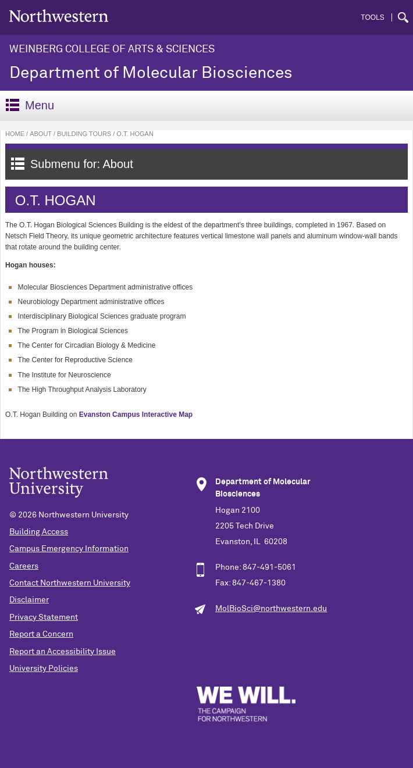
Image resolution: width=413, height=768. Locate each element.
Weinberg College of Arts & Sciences (112, 49)
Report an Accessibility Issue (62, 652)
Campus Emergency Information (69, 549)
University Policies (43, 669)
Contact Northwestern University (69, 583)
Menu (30, 105)
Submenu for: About (72, 164)
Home (14, 133)
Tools (372, 17)
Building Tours (84, 133)
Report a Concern (41, 634)
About (41, 133)
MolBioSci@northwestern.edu (271, 609)
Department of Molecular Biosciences (151, 73)
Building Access (38, 532)
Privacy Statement (43, 617)
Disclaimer (29, 600)
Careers (23, 566)
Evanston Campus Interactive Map (136, 414)
